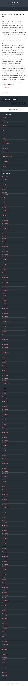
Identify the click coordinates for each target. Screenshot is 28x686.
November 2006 (5, 502)
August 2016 (4, 212)
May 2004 (4, 579)
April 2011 (4, 365)
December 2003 (5, 592)
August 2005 (4, 540)
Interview (3, 133)
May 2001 (4, 662)
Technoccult (14, 3)
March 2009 (4, 429)
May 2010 (4, 393)
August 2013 (4, 292)
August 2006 (4, 509)
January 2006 (4, 528)
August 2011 (4, 354)
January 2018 (4, 192)
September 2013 (5, 290)
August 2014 (4, 261)
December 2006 (5, 499)
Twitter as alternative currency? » (18, 103)
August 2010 (4, 385)
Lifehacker (6, 87)
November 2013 (5, 285)
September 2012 (5, 321)
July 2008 (4, 450)
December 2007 (5, 468)
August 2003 (4, 602)
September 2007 (5, 476)
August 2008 (4, 447)
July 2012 (4, 326)
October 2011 (5, 349)
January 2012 (4, 342)
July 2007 (4, 481)
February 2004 (5, 587)
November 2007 (5, 471)
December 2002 (5, 618)
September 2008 (5, 445)
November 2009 (5, 409)
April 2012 (4, 334)
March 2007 (4, 491)
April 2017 (4, 202)
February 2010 (5, 401)
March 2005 (4, 553)
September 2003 (5, 600)
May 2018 (4, 189)
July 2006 (4, 512)
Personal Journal (5, 151)
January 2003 (4, 615)
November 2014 (5, 254)
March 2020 (4, 179)
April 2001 (4, 664)
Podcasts (4, 153)
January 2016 (4, 218)
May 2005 (4, 548)
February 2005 (5, 556)
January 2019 (4, 187)
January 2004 (4, 590)
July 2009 (4, 419)
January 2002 (4, 646)
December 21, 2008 (6, 18)
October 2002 (5, 623)
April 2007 (4, 489)
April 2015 (4, 241)
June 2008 (4, 453)
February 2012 (5, 339)
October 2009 (5, 411)
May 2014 (4, 269)
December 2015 (5, 220)
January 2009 (4, 435)
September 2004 (5, 569)
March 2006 (4, 522)
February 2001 (5, 670)
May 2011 (4, 362)
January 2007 (4, 497)
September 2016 (5, 210)
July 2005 (4, 543)
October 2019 (5, 181)
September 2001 (5, 654)
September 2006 (5, 507)
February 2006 (5, 525)
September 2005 (5, 538)
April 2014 (4, 272)
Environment (14, 93)
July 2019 (4, 184)
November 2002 (5, 621)
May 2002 (4, 636)
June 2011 (4, 360)
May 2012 (4, 331)
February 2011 (5, 370)
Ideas (3, 130)
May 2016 (4, 215)
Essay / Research (5, 125)
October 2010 (5, 380)
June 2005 (4, 546)
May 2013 (4, 300)
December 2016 (5, 205)
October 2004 (5, 566)
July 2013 (4, 295)
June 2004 (4, 577)
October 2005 (5, 535)
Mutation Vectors (5, 143)
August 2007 (4, 478)
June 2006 (4, 515)
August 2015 (4, 230)
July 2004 (4, 574)
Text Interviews (5, 161)
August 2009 (4, 416)
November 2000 (5, 672)
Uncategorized (5, 164)
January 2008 (4, 466)
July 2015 (4, 233)
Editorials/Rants (5, 122)
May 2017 (4, 199)
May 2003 (4, 610)
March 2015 (4, 243)
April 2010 (4, 396)
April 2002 (4, 639)
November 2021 (5, 176)
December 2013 (5, 282)
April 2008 (4, 458)
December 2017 (5, 194)
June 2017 (4, 197)
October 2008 (5, 442)
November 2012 (5, 316)
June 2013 (4, 298)
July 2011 (4, 357)
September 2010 (5, 383)
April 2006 (4, 520)
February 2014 (5, 277)
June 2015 (4, 236)
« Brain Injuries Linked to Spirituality (10, 99)
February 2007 (5, 494)
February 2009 (5, 432)
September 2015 (5, 228)
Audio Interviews (5, 117)
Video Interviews (5, 166)
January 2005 (4, 559)
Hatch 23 (3, 127)
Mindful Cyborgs (5, 140)
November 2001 (5, 649)
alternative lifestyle (8, 93)
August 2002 (4, 628)
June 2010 (4, 391)
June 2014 (4, 267)
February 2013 (5, 308)
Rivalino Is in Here (5, 158)
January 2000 (4, 677)
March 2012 (4, 336)
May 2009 (4, 424)
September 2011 (5, 352)
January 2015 (4, 249)
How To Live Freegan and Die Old (13, 15)
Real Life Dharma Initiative (7, 156)
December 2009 (5, 406)
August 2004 (4, 571)
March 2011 (4, 367)
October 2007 (5, 473)
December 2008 (5, 437)
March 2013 (4, 305)
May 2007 (4, 486)
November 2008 (5, 440)
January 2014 (4, 280)
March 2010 (4, 398)
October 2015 (5, 225)
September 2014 (5, 259)
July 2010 (4, 388)
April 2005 (4, 551)
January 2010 (4, 404)
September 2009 (5, 414)
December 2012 (5, 313)
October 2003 (5, 597)
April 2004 (4, 582)
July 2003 (4, 605)
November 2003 (5, 595)
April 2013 (4, 303)
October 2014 (5, 256)
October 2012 (5, 318)
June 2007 (4, 484)
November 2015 (5, 223)
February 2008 (5, 463)
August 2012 (4, 323)
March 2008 (4, 460)
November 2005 (5, 533)
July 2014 (4, 264)
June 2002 (4, 633)
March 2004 (4, 584)
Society (18, 93)
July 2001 (4, 659)
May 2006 (4, 517)
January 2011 (4, 373)
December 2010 (5, 375)
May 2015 (4, 238)
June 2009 (4, 422)
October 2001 (5, 652)
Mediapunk (4, 138)
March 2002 (4, 641)
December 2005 (5, 530)
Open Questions (5, 148)
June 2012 (4, 329)
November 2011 (5, 347)
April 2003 (4, 613)
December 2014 (5, 251)
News (3, 145)
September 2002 (5, 626)
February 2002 (5, 644)
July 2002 (4, 631)
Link (7, 92)
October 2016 (5, 207)
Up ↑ (19, 683)
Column (3, 120)
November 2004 (5, 564)
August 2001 (4, 657)
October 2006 (5, 504)
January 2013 (4, 311)
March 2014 (4, 274)
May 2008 (4, 455)
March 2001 (4, 667)
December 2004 (5, 561)
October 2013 (5, 287)
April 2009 (4, 427)
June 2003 (4, 608)
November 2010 (5, 378)
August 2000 (4, 675)
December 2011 (5, 344)
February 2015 (5, 246)
